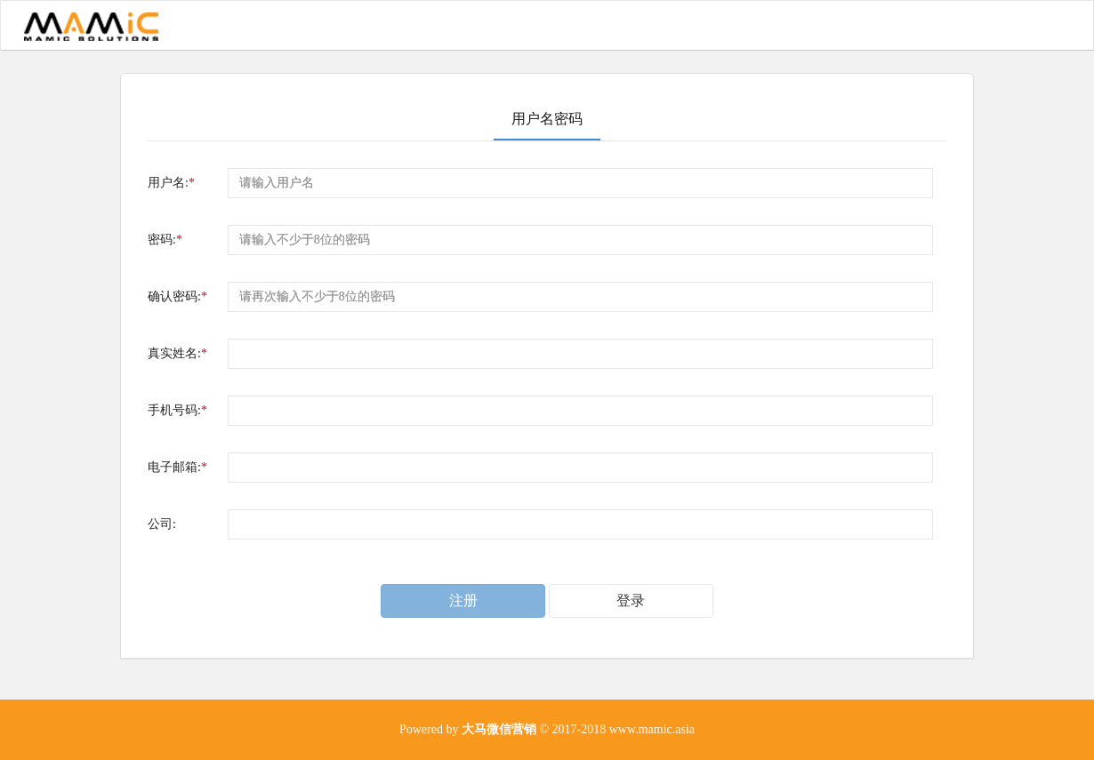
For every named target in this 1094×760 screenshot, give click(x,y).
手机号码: (177, 410)
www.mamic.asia (652, 729)
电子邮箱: (177, 467)
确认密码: (177, 296)
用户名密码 (547, 118)
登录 (630, 600)
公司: (162, 524)
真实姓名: (177, 353)
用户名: (171, 182)
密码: (165, 239)
